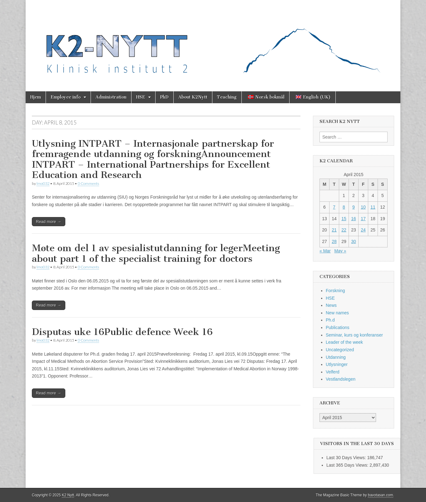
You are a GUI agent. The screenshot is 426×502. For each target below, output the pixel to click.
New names (337, 312)
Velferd (332, 371)
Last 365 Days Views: (347, 465)
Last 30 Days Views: (346, 457)
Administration (111, 97)
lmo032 (43, 183)
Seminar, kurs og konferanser (354, 334)
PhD (164, 97)
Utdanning (336, 357)
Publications (337, 327)
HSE (140, 97)
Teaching (227, 97)
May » (340, 250)
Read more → (48, 221)
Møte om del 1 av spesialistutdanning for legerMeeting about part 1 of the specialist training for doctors (156, 253)
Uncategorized (340, 349)
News (331, 305)
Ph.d (330, 319)
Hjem (35, 97)
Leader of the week (344, 342)
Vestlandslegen (340, 379)
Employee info (66, 97)
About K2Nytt (192, 97)
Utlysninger (337, 364)
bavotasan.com (380, 495)
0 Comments (88, 183)
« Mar (325, 250)
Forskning (335, 290)
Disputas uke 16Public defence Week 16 (122, 331)
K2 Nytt (68, 495)
